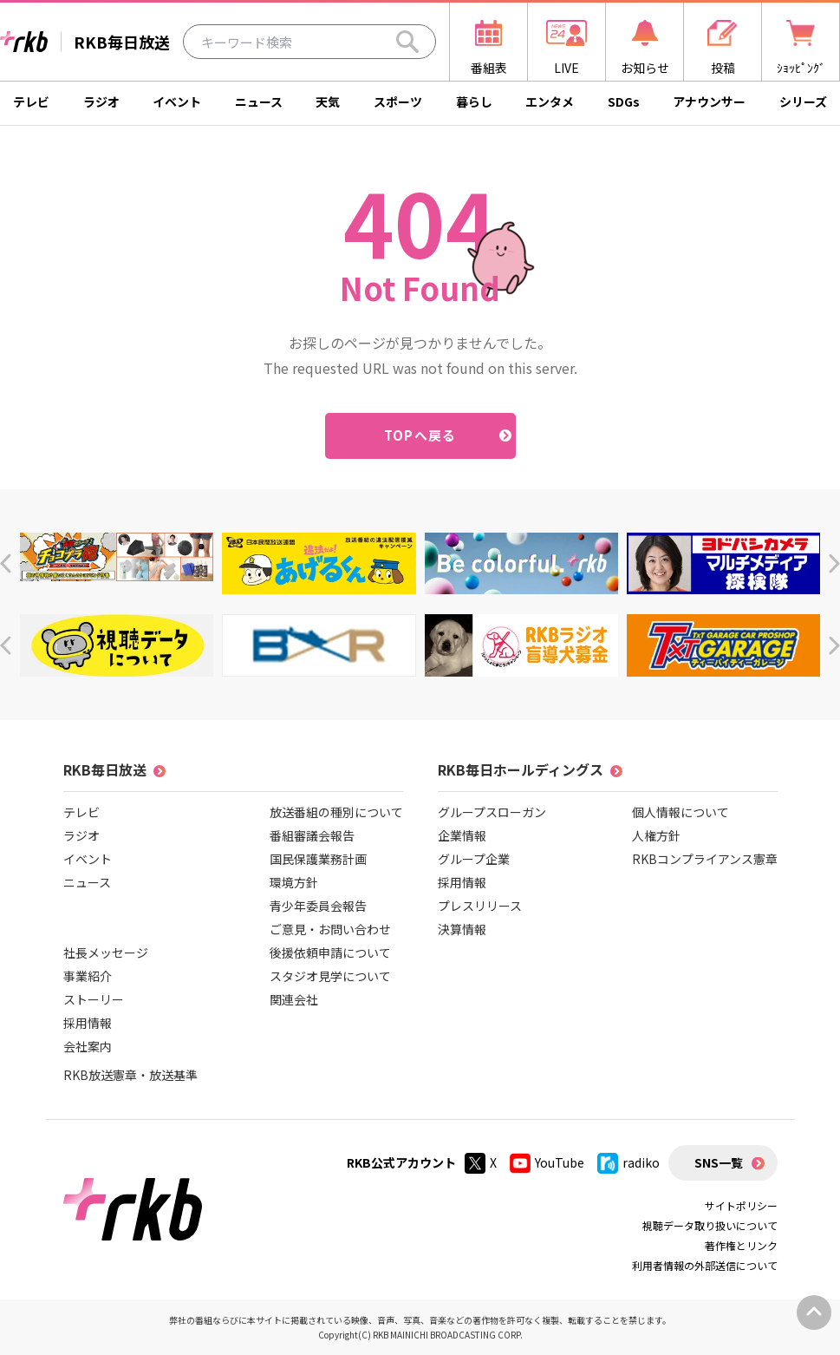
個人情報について (680, 812)
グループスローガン (492, 812)
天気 (328, 101)
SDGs (624, 101)
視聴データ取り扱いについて (710, 1225)
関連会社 (294, 999)
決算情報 (462, 929)
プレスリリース (480, 905)
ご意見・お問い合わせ (330, 929)
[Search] (407, 41)
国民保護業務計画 (318, 858)
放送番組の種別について (336, 812)
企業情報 (462, 835)
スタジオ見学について (330, 976)
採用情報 (87, 1022)
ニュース (259, 101)
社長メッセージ (105, 952)
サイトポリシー (741, 1205)
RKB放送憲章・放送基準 (130, 1074)
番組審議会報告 (312, 835)
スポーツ (398, 101)
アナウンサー (709, 101)
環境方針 (294, 882)
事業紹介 (87, 976)
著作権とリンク (741, 1245)
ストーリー (93, 999)
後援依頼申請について (330, 952)
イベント (177, 101)
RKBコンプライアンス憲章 (705, 858)
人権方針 (656, 835)
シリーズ (803, 101)
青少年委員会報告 (318, 905)
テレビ (31, 101)
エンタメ (549, 101)
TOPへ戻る (420, 435)
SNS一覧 (718, 1162)
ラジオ (101, 101)
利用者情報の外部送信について (705, 1265)
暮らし (474, 101)
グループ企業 (474, 858)
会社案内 (87, 1046)
